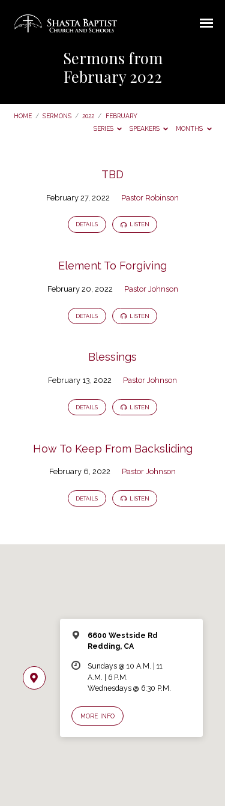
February (121, 115)
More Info (97, 716)
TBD (112, 174)
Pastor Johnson (151, 288)
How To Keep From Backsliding (113, 448)
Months (194, 128)
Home (23, 115)
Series (108, 128)
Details (87, 224)
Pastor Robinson (150, 197)
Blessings (112, 356)
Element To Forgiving (112, 265)
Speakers (149, 128)
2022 (88, 115)
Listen (135, 224)
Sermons (57, 115)
